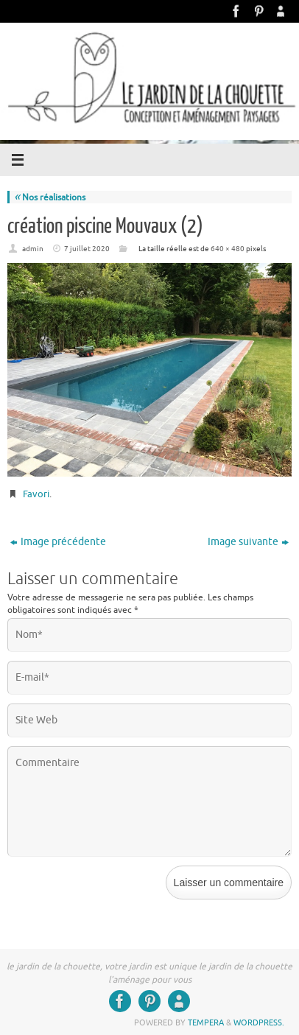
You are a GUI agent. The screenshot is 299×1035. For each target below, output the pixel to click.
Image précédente (58, 542)
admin (32, 248)
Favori (36, 494)
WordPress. (258, 1022)
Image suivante (248, 542)
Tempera (206, 1022)
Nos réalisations (49, 197)
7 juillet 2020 (87, 248)
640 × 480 (228, 248)
